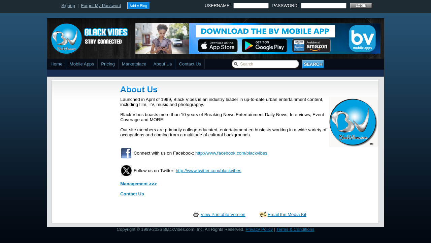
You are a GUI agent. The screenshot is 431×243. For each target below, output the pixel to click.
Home (57, 63)
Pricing (108, 63)
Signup (68, 5)
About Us (163, 63)
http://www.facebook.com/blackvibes (231, 153)
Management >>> (138, 183)
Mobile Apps (82, 63)
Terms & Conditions (295, 229)
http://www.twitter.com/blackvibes (208, 170)
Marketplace (134, 63)
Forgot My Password (101, 5)
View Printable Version (223, 214)
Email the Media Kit (287, 214)
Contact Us (190, 63)
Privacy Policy (259, 229)
